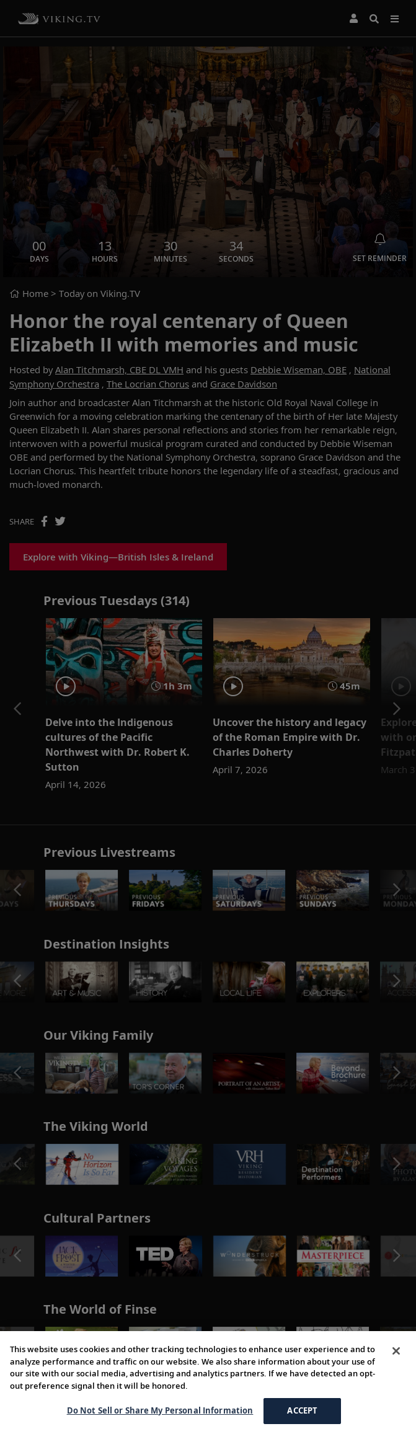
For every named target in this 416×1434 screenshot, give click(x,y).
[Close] (396, 1351)
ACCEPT (302, 1410)
